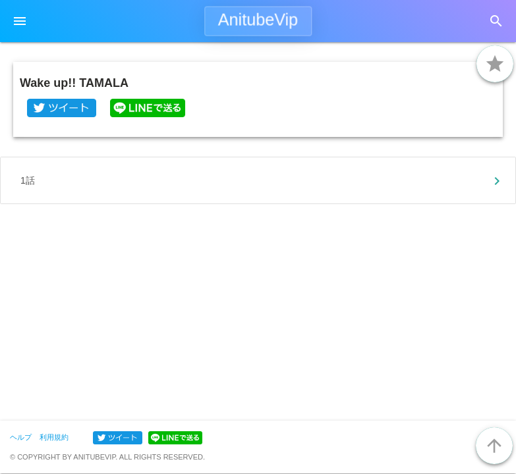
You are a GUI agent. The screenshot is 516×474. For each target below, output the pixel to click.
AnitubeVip (258, 20)
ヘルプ (21, 437)
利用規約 (54, 437)
